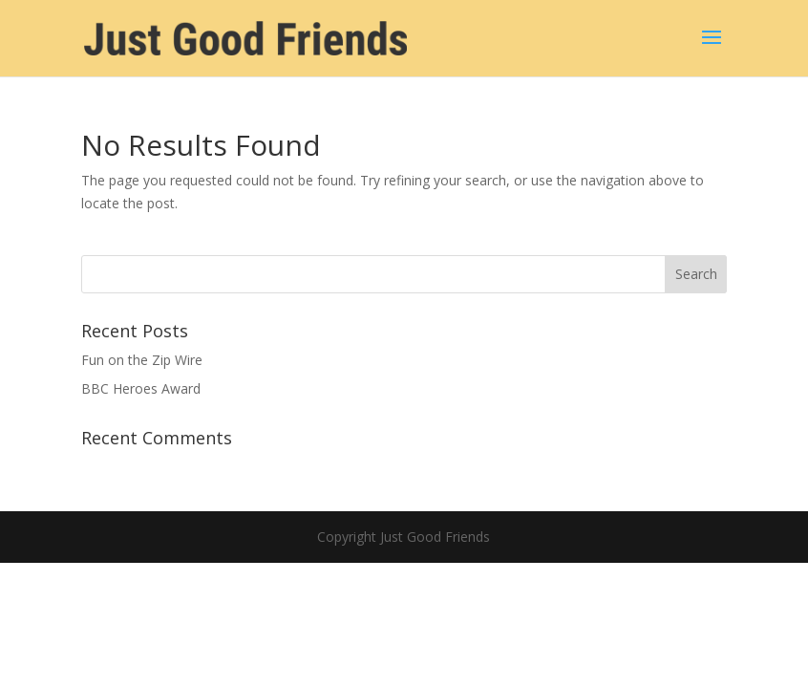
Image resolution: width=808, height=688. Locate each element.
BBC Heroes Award (141, 388)
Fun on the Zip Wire (141, 360)
